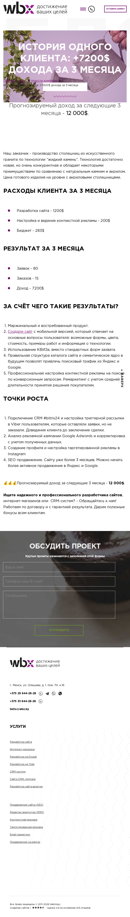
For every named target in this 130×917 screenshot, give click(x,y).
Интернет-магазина (22, 755)
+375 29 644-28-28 (23, 693)
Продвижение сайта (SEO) (26, 810)
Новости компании (44, 81)
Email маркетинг (20, 840)
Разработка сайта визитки (26, 792)
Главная (8, 81)
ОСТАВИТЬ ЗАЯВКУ (115, 9)
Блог (22, 81)
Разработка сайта (21, 747)
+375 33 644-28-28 (23, 701)
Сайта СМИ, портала (22, 785)
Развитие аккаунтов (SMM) (27, 818)
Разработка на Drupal (23, 762)
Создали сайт (20, 331)
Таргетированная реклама (26, 833)
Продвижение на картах (25, 847)
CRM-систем (18, 777)
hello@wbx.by (19, 709)
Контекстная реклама (23, 825)
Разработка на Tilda (22, 770)
